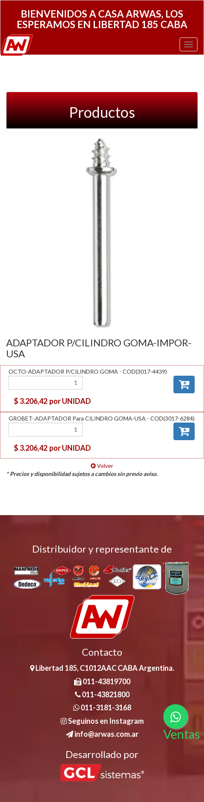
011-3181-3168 (102, 707)
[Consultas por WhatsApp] (175, 716)
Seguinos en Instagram (102, 720)
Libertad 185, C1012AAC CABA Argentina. (102, 667)
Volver (102, 465)
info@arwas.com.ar (102, 733)
